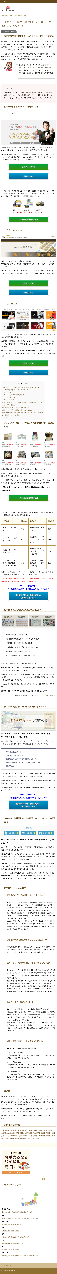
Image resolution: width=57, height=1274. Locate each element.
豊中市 (18, 1130)
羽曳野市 (14, 1136)
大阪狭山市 (12, 1138)
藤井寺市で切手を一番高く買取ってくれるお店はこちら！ (28, 596)
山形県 (26, 1212)
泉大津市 (34, 1130)
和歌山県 (26, 1237)
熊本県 (17, 1256)
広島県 (17, 1243)
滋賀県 (17, 1237)
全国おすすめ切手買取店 (9, 31)
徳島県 (4, 1249)
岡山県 (13, 1243)
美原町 (38, 1138)
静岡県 (13, 1231)
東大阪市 (42, 1136)
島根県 (8, 1243)
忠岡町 (28, 1138)
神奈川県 (9, 1218)
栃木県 (27, 1218)
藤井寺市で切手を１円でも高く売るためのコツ (18, 410)
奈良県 (21, 1237)
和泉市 (53, 1133)
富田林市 (23, 1133)
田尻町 (33, 1138)
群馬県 (32, 1218)
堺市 (7, 1130)
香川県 (13, 1249)
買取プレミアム (14, 230)
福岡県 (4, 1256)
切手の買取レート (11, 405)
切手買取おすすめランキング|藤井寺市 (15, 390)
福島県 (30, 1212)
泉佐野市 (16, 1133)
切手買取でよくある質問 (10, 415)
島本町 (23, 1138)
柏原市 (8, 1136)
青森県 (8, 1212)
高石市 (30, 1136)
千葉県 (18, 1218)
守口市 (50, 1130)
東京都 (4, 1218)
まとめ (5, 418)
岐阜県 (8, 1231)
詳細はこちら (28, 176)
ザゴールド (12, 303)
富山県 (13, 1224)
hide (26, 383)
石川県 (17, 1224)
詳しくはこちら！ (48, 695)
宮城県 (17, 1212)
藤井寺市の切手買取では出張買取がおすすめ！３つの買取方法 (23, 412)
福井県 (21, 1224)
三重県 (17, 1231)
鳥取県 (4, 1243)
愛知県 (4, 1231)
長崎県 (13, 1256)
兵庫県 (13, 1237)
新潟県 (4, 1224)
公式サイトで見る (28, 167)
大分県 (21, 1256)
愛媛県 (8, 1249)
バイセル (30, 92)
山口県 (21, 1243)
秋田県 (21, 1212)
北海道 (4, 1212)
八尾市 (10, 1133)
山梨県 (36, 1218)
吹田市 (28, 1130)
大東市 (48, 1133)
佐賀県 (8, 1256)
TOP (7, 16)
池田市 (23, 1130)
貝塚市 (45, 1130)
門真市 (20, 1136)
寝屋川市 (29, 1133)
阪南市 (18, 1138)
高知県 (17, 1249)
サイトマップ (7, 1265)
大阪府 (4, 1237)
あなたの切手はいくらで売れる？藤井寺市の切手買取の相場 (22, 402)
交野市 (5, 1138)
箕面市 (3, 1136)
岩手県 (13, 1212)
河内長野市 (36, 1133)
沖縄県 (36, 1256)
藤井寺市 (36, 1136)
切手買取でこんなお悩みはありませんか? (16, 407)
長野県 (8, 1224)
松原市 (43, 1133)
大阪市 (3, 1130)
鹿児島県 (31, 1256)
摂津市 (25, 1136)
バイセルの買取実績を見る (28, 219)
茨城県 (23, 1218)
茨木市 (5, 1133)
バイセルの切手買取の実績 (14, 395)
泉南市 (48, 1136)
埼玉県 (14, 1218)
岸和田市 (13, 1130)
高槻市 (40, 1130)
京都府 (8, 1237)
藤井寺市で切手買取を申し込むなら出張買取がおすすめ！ (21, 387)
